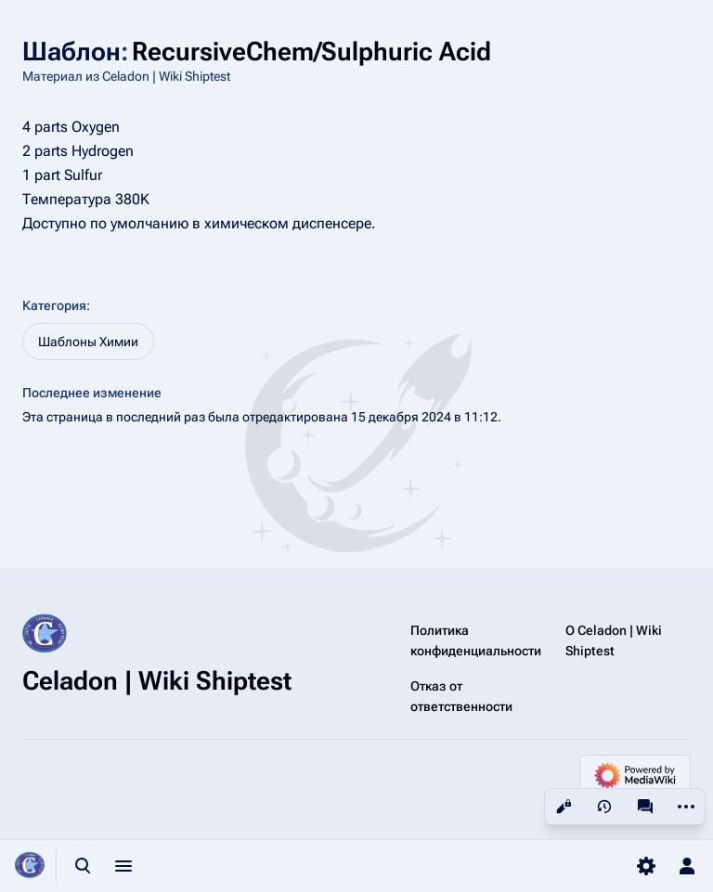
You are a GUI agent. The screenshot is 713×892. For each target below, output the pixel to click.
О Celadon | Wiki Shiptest (613, 640)
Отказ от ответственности (461, 696)
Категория (54, 305)
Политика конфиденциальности (475, 640)
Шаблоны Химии (88, 341)
